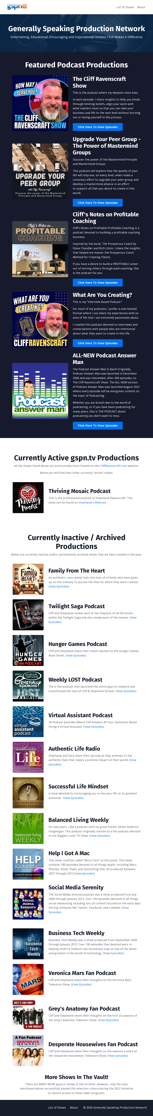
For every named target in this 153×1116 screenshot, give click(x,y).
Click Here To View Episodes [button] (98, 127)
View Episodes (58, 587)
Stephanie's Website (92, 503)
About (141, 7)
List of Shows (125, 7)
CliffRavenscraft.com (113, 466)
